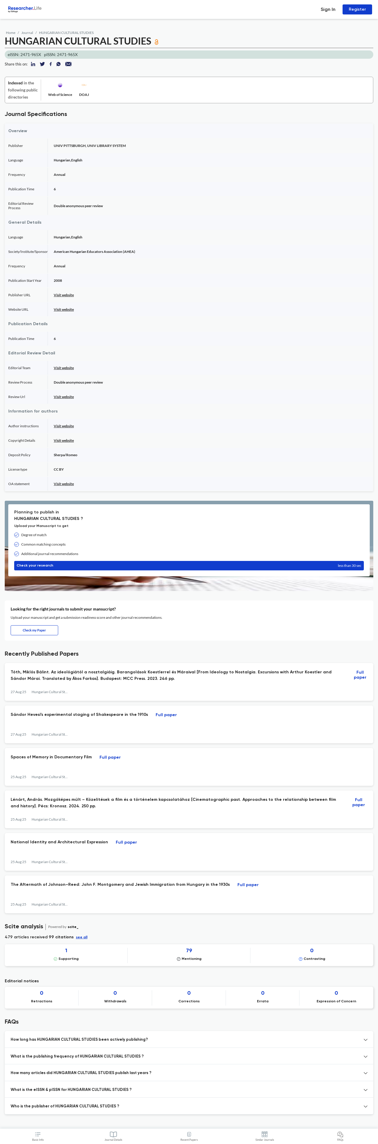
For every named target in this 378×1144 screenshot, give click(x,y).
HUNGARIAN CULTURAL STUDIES (66, 32)
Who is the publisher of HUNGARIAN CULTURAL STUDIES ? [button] (65, 1106)
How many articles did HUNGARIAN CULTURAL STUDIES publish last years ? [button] (81, 1073)
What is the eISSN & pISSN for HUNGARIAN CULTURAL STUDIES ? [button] (71, 1090)
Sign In (328, 9)
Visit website (64, 295)
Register (357, 9)
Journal (27, 32)
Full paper (360, 675)
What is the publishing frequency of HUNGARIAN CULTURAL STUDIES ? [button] (77, 1056)
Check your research (189, 565)
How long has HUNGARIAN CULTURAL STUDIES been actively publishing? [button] (79, 1040)
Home (10, 32)
